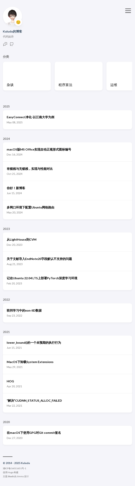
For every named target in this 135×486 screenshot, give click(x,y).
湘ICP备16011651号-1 (14, 468)
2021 (6, 332)
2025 (6, 106)
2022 (6, 299)
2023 (6, 228)
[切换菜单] (128, 10)
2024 (6, 138)
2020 (6, 422)
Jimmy (20, 476)
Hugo (10, 472)
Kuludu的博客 (12, 31)
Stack (11, 476)
